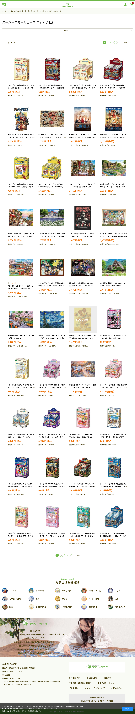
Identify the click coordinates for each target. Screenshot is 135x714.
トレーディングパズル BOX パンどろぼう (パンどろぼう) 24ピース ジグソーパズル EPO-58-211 (83, 88)
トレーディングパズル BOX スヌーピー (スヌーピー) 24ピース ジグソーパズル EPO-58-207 (22, 437)
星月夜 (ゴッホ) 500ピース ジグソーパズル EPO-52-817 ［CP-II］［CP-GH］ (51, 338)
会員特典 (107, 677)
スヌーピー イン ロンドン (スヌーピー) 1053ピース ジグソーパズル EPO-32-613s (82, 186)
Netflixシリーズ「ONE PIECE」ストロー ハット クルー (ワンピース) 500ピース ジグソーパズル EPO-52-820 (82, 137)
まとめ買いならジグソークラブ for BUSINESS (97, 701)
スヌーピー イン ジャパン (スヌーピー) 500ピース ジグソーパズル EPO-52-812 (20, 288)
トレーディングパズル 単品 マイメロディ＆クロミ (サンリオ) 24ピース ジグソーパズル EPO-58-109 (113, 338)
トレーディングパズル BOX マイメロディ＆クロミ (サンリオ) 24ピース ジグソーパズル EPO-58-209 (52, 387)
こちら (19, 671)
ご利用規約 (73, 688)
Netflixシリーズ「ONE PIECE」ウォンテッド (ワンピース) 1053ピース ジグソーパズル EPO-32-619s (52, 137)
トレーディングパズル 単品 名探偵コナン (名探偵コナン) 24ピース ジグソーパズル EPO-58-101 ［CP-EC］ (113, 486)
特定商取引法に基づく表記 (80, 683)
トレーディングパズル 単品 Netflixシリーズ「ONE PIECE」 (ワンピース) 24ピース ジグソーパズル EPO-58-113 (21, 186)
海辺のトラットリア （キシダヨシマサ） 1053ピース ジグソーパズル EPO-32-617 (21, 236)
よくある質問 (92, 677)
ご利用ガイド (74, 677)
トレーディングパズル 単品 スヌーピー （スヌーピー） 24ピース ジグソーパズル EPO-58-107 (114, 437)
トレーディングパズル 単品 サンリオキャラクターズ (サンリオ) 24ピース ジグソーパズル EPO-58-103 (51, 536)
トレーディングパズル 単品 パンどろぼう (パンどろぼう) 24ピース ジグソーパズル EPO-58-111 (21, 88)
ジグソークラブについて (95, 688)
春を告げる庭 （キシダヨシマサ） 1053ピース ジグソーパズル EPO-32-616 (113, 186)
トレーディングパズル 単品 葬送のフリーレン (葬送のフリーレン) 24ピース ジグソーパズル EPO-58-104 (83, 536)
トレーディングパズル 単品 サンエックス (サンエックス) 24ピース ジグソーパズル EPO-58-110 (21, 387)
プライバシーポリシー (107, 683)
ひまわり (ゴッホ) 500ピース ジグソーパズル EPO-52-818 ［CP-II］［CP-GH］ (82, 338)
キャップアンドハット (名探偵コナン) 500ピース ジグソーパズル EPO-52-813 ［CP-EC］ (52, 285)
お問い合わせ (116, 688)
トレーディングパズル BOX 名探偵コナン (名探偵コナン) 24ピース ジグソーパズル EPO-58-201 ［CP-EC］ (113, 536)
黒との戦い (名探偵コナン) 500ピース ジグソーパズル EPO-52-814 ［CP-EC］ (82, 285)
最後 (125, 42)
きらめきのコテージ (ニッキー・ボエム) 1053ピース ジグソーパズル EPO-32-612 (82, 387)
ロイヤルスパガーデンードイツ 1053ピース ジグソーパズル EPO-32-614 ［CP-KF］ (52, 236)
